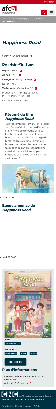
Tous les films (15, 362)
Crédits (37, 406)
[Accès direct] (44, 12)
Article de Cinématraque (16, 383)
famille (33, 353)
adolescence (11, 353)
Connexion (49, 2)
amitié (23, 353)
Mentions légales (23, 406)
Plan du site (7, 406)
